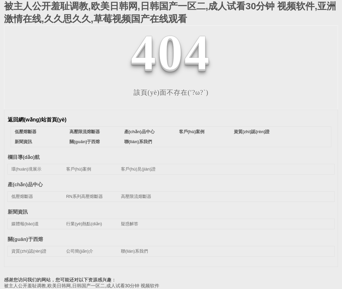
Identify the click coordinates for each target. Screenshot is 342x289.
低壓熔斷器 (25, 131)
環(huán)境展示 (26, 169)
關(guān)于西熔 (84, 141)
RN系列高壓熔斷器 (84, 196)
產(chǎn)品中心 (139, 131)
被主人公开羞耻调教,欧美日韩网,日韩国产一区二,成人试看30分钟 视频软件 (81, 285)
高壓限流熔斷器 (84, 131)
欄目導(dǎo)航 (24, 157)
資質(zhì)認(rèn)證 (252, 131)
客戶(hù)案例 (192, 131)
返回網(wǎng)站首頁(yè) (37, 119)
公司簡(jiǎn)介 (79, 251)
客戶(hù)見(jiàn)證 (138, 169)
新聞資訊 (23, 141)
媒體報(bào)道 (25, 223)
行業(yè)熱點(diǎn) (84, 223)
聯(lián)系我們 (138, 141)
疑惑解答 (129, 223)
